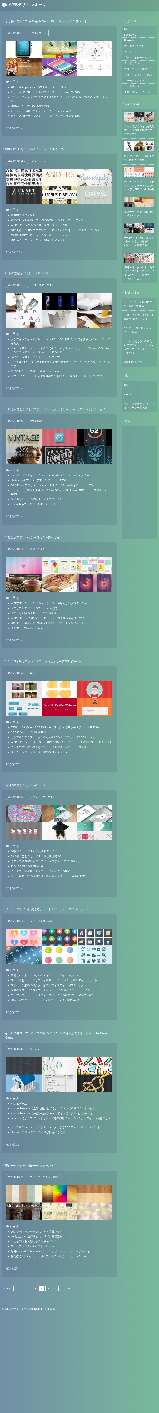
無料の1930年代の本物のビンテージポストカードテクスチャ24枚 (50, 1251)
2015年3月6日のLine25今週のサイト (33, 105)
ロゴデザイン (133, 86)
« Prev (7, 1288)
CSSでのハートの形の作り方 (28, 732)
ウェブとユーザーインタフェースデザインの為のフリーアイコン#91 (52, 995)
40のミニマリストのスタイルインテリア (35, 357)
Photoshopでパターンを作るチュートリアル (37, 504)
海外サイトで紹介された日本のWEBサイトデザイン (139, 316)
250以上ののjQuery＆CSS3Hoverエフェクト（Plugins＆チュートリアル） (55, 727)
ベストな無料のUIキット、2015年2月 (33, 613)
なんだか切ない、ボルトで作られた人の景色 (139, 158)
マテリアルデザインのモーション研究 (34, 608)
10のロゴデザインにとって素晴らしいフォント (39, 239)
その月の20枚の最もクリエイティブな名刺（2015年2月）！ (47, 861)
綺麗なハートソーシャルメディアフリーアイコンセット (44, 975)
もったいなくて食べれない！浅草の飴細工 (138, 303)
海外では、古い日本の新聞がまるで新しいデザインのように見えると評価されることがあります (139, 273)
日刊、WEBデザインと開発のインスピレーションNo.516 (45, 115)
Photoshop (36, 420)
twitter (127, 394)
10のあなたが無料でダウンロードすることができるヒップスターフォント (55, 230)
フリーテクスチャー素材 (44, 1177)
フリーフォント (40, 160)
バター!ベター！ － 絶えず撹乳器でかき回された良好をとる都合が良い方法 (56, 376)
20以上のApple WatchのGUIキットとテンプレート (41, 87)
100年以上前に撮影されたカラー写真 (139, 330)
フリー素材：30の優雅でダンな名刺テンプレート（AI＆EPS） (49, 875)
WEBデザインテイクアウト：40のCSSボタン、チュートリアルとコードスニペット (61, 742)
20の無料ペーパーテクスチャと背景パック (36, 1231)
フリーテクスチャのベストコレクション (35, 1246)
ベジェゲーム (19, 1103)
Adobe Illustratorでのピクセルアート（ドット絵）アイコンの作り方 (52, 1113)
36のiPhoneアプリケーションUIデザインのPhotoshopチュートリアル (53, 485)
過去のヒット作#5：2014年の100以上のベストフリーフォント (48, 220)
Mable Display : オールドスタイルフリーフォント (41, 234)
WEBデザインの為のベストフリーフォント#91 (39, 225)
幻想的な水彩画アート (136, 361)
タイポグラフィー (135, 63)
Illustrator (35, 1049)
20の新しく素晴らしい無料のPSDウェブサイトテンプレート (47, 622)
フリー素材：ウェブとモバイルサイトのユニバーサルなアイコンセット (54, 980)
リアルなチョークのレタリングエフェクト (36, 499)
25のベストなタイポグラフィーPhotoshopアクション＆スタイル (50, 475)
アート (129, 51)
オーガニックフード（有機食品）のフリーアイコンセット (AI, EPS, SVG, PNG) (139, 185)
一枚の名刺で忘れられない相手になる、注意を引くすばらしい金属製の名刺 (139, 241)
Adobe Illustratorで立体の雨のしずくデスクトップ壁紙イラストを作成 (53, 1108)
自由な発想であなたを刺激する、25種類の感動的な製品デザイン (139, 130)
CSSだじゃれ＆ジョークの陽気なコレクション (39, 751)
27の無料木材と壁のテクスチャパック (34, 1241)
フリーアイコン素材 (41, 920)
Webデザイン (39, 32)
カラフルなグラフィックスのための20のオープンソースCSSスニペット (54, 737)
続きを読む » (14, 127)
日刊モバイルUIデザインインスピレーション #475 (41, 110)
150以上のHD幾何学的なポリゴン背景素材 (36, 1236)
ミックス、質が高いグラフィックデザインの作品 (40, 870)
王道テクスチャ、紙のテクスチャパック (139, 213)
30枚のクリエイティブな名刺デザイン (34, 851)
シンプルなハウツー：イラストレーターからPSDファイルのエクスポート (55, 1127)
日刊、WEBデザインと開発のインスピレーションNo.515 (45, 92)
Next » (70, 1288)
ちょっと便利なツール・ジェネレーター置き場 (139, 405)
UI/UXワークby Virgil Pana (27, 627)
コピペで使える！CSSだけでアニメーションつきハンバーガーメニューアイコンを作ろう (139, 347)
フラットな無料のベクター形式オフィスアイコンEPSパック (47, 985)
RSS (126, 385)
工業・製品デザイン (43, 284)
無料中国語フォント (23, 215)
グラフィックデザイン (42, 796)
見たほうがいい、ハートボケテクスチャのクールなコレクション (50, 1256)
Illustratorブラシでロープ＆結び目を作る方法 (38, 1132)
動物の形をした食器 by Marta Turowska (35, 370)
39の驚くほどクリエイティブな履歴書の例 (36, 856)
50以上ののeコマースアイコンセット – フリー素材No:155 (46, 999)
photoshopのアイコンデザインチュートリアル (39, 480)
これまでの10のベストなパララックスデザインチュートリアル (49, 747)
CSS (32, 672)
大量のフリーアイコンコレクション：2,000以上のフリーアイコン (51, 990)
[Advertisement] (139, 483)
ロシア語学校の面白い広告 (27, 866)
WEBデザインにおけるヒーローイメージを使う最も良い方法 (47, 618)
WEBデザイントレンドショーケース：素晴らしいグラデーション (50, 603)
